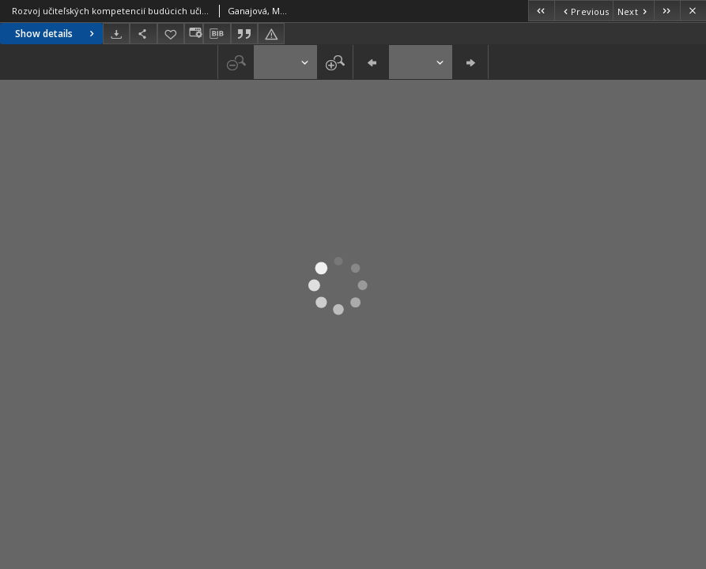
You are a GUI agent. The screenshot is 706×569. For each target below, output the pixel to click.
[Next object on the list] (633, 10)
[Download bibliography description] (216, 34)
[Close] (693, 10)
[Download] (116, 33)
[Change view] (193, 33)
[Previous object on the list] (583, 10)
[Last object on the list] (667, 10)
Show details (56, 33)
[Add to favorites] (170, 33)
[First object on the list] (541, 10)
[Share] (143, 33)
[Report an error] (271, 33)
